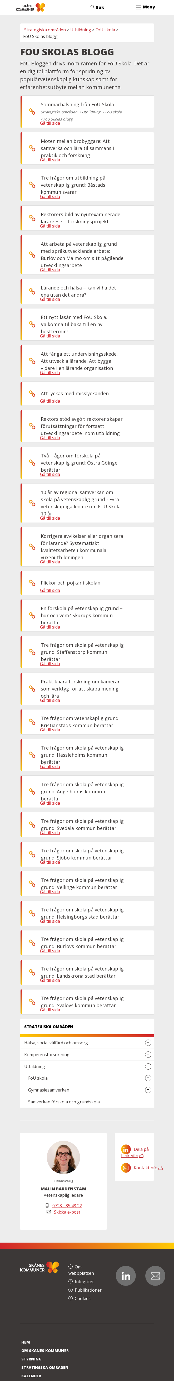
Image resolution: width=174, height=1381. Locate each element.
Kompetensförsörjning (46, 1055)
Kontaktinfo (145, 1168)
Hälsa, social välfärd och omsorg (56, 1043)
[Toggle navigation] (145, 7)
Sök (97, 7)
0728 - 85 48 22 (67, 1206)
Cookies (83, 1298)
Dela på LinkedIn (135, 1152)
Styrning (31, 1358)
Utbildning (80, 30)
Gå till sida (50, 123)
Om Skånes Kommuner (45, 1350)
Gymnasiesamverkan (48, 1090)
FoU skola (105, 30)
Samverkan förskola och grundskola (64, 1102)
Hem (25, 1342)
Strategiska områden (45, 30)
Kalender (31, 1375)
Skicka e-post (67, 1212)
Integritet (84, 1282)
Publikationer (88, 1290)
